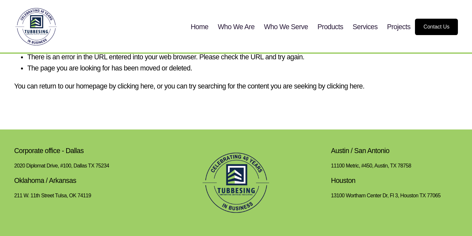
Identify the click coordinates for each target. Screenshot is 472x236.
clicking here (135, 86)
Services (365, 26)
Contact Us (436, 27)
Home (199, 26)
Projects (398, 26)
